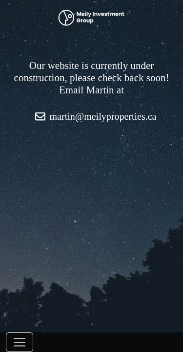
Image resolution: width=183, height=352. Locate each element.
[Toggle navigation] (19, 342)
